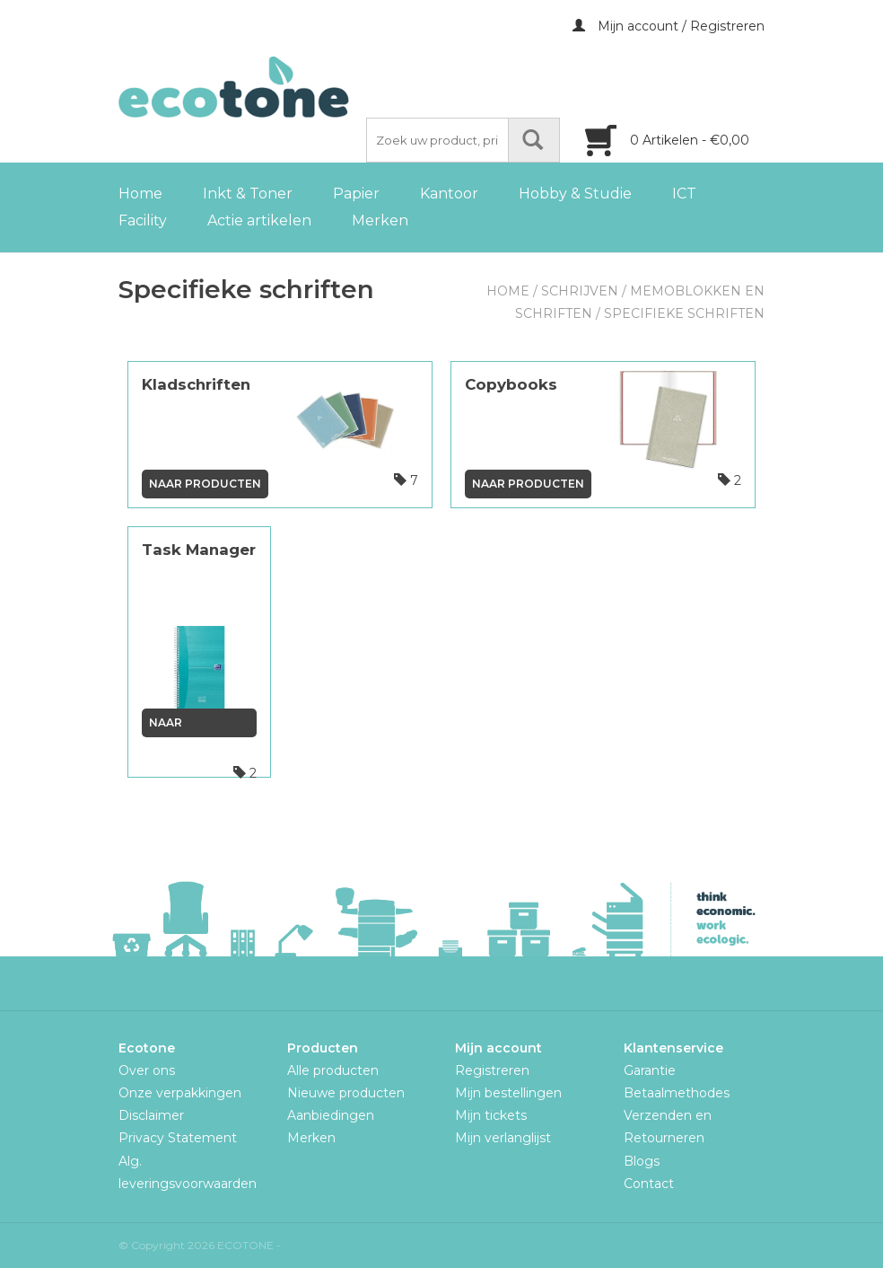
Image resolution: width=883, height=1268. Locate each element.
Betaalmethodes (677, 1093)
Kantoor (449, 193)
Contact (649, 1184)
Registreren (492, 1070)
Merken (380, 220)
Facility (142, 220)
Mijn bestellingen (508, 1093)
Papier (356, 193)
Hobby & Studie (575, 193)
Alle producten (333, 1070)
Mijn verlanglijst (503, 1138)
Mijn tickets (491, 1115)
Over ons (146, 1070)
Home (140, 193)
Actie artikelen (259, 220)
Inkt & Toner (248, 193)
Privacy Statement (177, 1138)
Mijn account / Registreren (669, 26)
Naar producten (205, 483)
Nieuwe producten (346, 1093)
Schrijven (579, 291)
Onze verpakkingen (179, 1093)
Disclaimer (151, 1115)
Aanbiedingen (330, 1115)
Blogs (642, 1161)
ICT (684, 193)
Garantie (650, 1070)
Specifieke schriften (684, 313)
